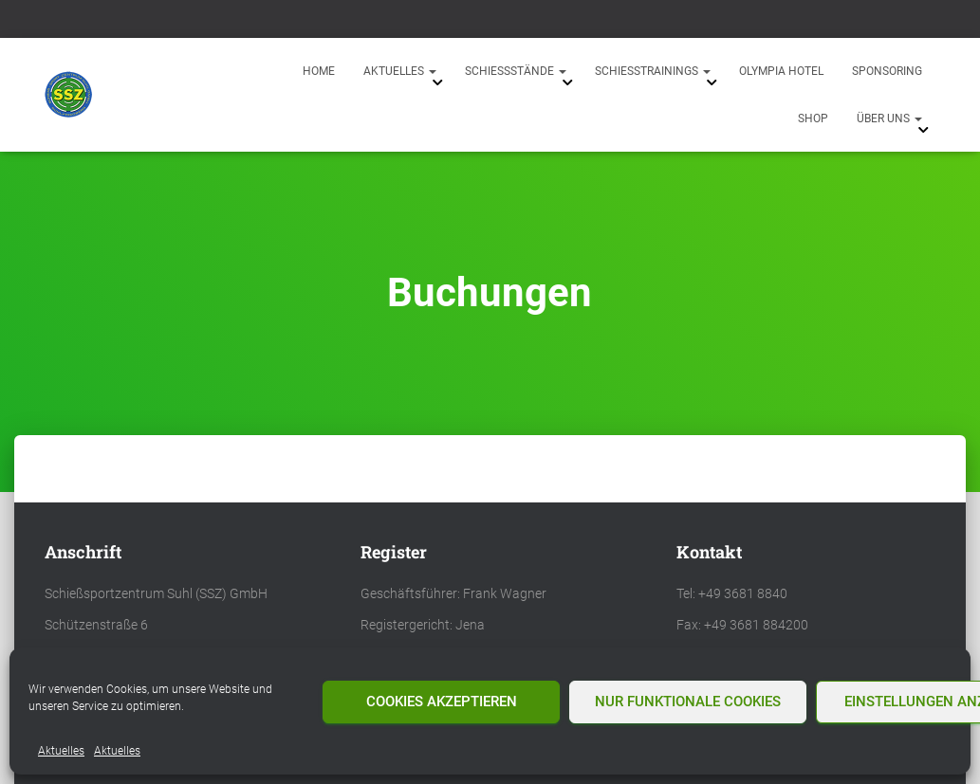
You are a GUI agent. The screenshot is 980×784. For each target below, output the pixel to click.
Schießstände (515, 71)
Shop (813, 118)
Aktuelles (61, 750)
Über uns (889, 118)
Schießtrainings (653, 71)
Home (319, 71)
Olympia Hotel (781, 71)
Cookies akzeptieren (441, 701)
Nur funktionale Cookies (688, 701)
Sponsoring (887, 71)
